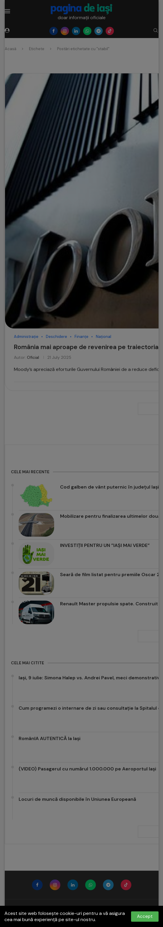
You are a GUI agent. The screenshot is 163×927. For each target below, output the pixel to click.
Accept (145, 916)
